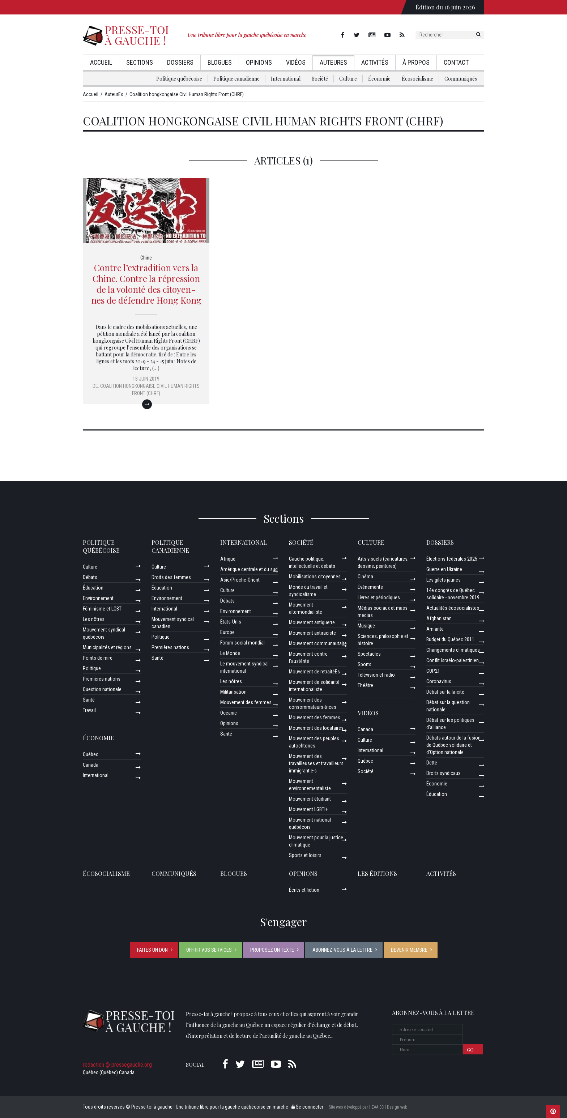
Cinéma (365, 576)
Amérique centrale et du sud (249, 569)
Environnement (98, 598)
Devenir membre (409, 950)
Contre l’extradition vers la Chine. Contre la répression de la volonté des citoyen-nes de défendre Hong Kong (146, 284)
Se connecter (307, 1107)
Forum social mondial (242, 643)
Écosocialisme (417, 78)
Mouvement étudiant (310, 799)
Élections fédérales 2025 (451, 559)
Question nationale (102, 689)
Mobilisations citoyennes (315, 576)
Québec (90, 754)
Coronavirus (438, 681)
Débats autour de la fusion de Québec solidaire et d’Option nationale (453, 745)
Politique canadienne (236, 78)
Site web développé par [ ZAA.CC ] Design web (368, 1107)
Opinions (259, 62)
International (285, 78)
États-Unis (230, 622)
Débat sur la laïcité (445, 692)
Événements (370, 587)
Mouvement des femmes (246, 702)
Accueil (101, 62)
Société (320, 78)
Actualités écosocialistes (452, 608)
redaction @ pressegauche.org (117, 1064)
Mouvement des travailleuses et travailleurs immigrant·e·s (316, 763)
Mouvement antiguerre (312, 622)
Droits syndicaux (443, 773)
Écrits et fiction (304, 890)
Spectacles (369, 654)
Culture (348, 78)
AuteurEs (333, 62)
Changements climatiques (453, 650)
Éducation (93, 588)
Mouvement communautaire (318, 643)
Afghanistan (439, 618)
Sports (364, 664)
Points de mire (97, 658)
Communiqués (460, 78)
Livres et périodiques (379, 597)
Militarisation (233, 692)
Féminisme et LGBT (102, 609)
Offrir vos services (209, 950)
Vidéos (296, 62)
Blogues (220, 62)
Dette (431, 763)
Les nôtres (94, 619)
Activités (374, 62)
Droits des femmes (171, 577)
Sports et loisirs (305, 855)
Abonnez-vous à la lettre (342, 950)
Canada (90, 765)
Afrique (227, 559)
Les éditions (377, 873)
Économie (379, 78)
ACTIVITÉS (441, 873)
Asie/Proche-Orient (240, 580)
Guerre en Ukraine (444, 569)
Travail (89, 710)
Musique (366, 626)
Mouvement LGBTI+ (308, 809)
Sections (139, 62)
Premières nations (101, 679)
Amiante (435, 629)
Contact (456, 62)
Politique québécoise (179, 78)
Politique (92, 668)
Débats (90, 577)
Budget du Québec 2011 (450, 639)
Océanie (228, 713)
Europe (227, 632)
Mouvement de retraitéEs (314, 671)
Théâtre (365, 685)
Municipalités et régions (107, 647)
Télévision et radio (376, 675)
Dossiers (180, 62)
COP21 (433, 671)
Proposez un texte (272, 950)
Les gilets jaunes (443, 580)
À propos (416, 62)
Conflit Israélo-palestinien (452, 660)
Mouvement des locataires (316, 728)
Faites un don (152, 950)
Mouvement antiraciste (312, 633)
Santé (89, 700)
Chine (146, 258)
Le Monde (230, 653)
